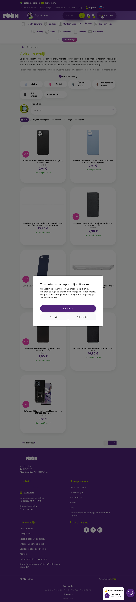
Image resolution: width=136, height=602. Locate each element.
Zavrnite (54, 317)
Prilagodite (82, 317)
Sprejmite (68, 308)
